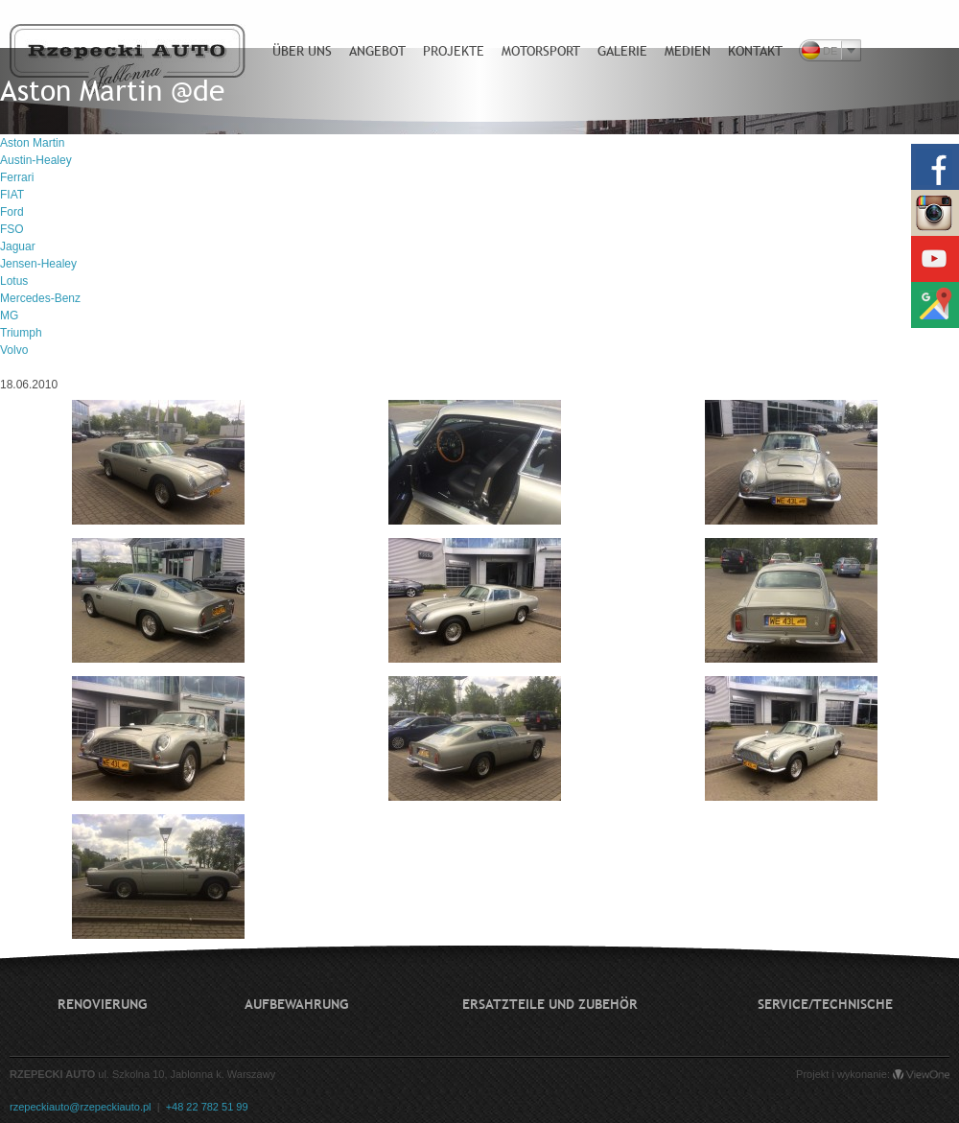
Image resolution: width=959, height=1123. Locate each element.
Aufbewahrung (296, 1004)
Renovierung (102, 1004)
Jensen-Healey (38, 263)
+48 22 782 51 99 (207, 1106)
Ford (12, 212)
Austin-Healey (36, 160)
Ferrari (17, 177)
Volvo (14, 350)
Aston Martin (32, 143)
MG (9, 315)
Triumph (21, 332)
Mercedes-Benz (40, 298)
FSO (12, 229)
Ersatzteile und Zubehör (550, 1004)
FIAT (12, 194)
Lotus (14, 281)
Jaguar (17, 246)
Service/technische (825, 1004)
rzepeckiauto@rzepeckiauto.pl (81, 1106)
